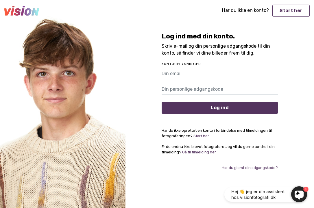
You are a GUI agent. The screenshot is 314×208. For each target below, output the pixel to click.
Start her (291, 10)
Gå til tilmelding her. (199, 152)
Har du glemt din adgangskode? (250, 168)
